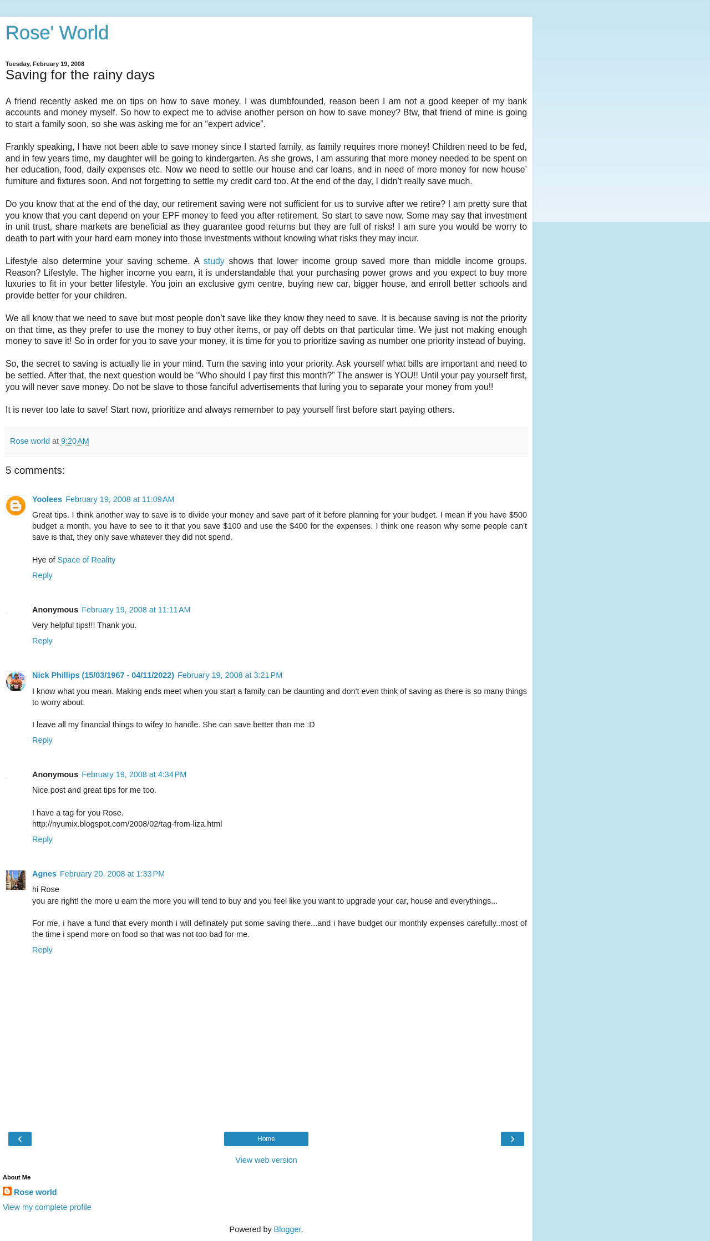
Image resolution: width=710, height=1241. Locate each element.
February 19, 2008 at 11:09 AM (119, 499)
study (214, 261)
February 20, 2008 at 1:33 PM (112, 873)
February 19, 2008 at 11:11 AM (136, 609)
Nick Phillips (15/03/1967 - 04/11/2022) (103, 675)
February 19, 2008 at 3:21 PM (230, 675)
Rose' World (57, 32)
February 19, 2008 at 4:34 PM (134, 774)
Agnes (44, 873)
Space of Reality (87, 559)
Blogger (287, 1229)
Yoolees (47, 499)
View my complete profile (47, 1207)
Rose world (35, 1192)
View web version (266, 1160)
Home (266, 1139)
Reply (42, 575)
